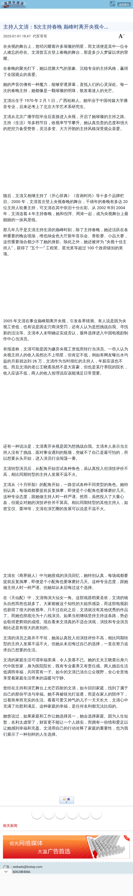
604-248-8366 (21, 872)
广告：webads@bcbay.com (22, 867)
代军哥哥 (40, 36)
